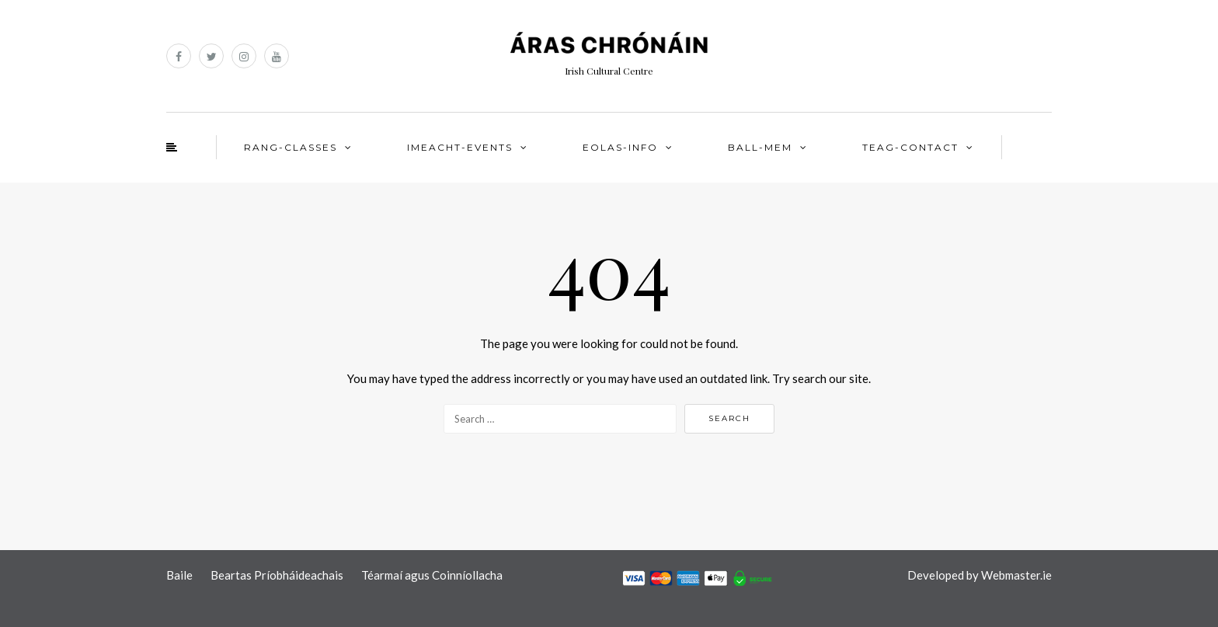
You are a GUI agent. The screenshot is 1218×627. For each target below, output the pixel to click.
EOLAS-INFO (620, 147)
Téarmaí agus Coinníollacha (432, 575)
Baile (179, 575)
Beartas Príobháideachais (277, 575)
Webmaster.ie (1016, 575)
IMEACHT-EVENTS (460, 147)
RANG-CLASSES (290, 147)
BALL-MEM (760, 147)
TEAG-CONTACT (910, 147)
